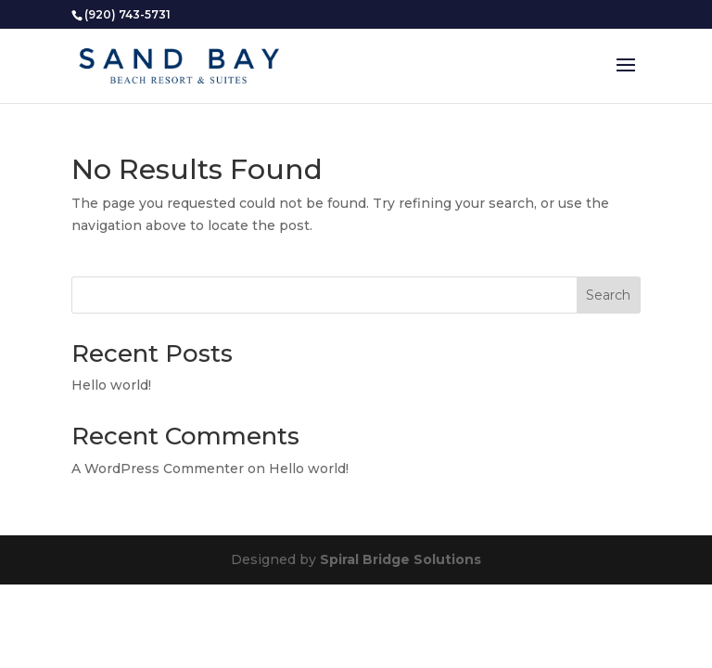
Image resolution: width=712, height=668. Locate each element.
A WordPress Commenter (157, 468)
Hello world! (111, 385)
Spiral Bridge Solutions (400, 559)
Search (608, 295)
